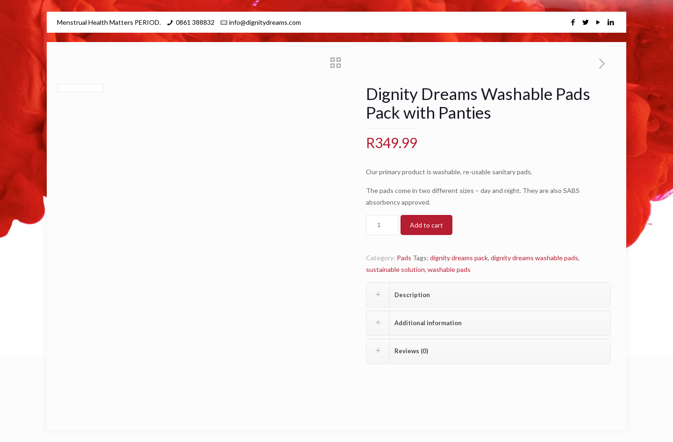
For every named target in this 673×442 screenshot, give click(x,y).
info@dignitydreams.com (265, 22)
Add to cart (426, 225)
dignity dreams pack (459, 258)
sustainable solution (395, 269)
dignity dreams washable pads (534, 258)
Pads (404, 258)
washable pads (449, 269)
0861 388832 (195, 22)
